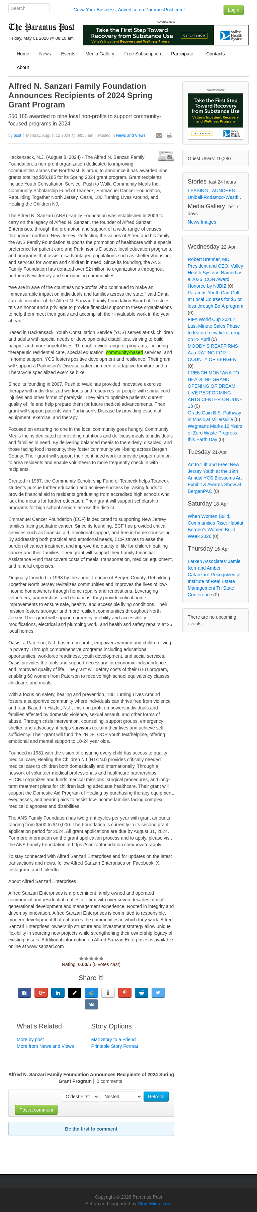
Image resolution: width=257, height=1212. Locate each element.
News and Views (131, 135)
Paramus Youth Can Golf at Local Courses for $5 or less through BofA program (215, 299)
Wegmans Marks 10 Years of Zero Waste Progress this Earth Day (215, 432)
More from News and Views (45, 1046)
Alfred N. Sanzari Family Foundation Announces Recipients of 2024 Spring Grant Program (80, 95)
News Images (202, 222)
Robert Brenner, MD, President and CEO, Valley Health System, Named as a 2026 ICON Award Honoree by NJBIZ (215, 273)
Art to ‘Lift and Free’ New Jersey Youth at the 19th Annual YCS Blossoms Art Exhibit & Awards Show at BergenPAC (215, 478)
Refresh (156, 1096)
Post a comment (36, 1110)
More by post (30, 1039)
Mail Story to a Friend (113, 1039)
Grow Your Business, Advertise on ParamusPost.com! (129, 9)
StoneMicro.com (155, 1203)
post (17, 135)
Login (233, 10)
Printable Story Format (114, 1046)
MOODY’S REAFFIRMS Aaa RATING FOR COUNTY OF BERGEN (213, 352)
